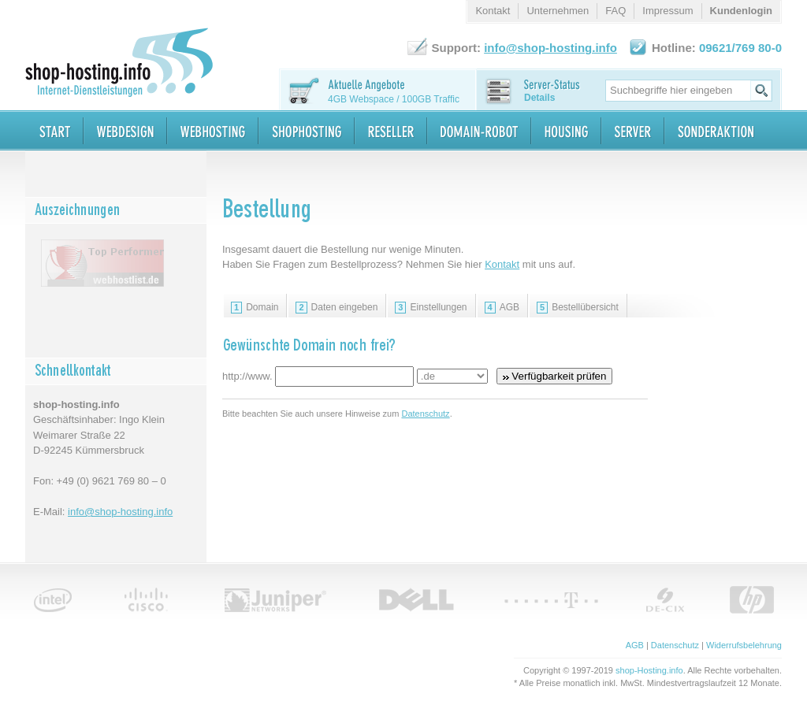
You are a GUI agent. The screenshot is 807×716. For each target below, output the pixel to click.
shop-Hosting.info (649, 670)
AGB (502, 307)
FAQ (615, 11)
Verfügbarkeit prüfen (555, 376)
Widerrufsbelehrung (744, 645)
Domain (254, 307)
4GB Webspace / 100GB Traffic (393, 99)
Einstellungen (431, 307)
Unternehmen (557, 11)
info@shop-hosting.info (120, 512)
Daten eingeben (336, 307)
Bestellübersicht (578, 307)
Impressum (667, 11)
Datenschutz (425, 413)
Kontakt (502, 264)
